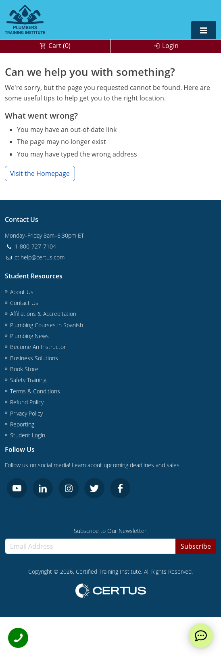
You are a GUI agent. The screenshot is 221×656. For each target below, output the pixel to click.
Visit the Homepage (40, 173)
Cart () (59, 45)
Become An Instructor (38, 347)
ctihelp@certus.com (35, 257)
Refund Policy (27, 402)
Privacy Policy (26, 413)
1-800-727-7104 (30, 246)
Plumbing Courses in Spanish (46, 325)
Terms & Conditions (35, 391)
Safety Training (28, 380)
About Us (21, 292)
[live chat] (201, 636)
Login (170, 45)
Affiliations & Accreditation (43, 314)
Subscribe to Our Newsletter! (111, 531)
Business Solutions (34, 358)
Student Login (27, 435)
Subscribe (196, 546)
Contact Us (24, 303)
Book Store (24, 369)
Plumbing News (29, 336)
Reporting (22, 424)
